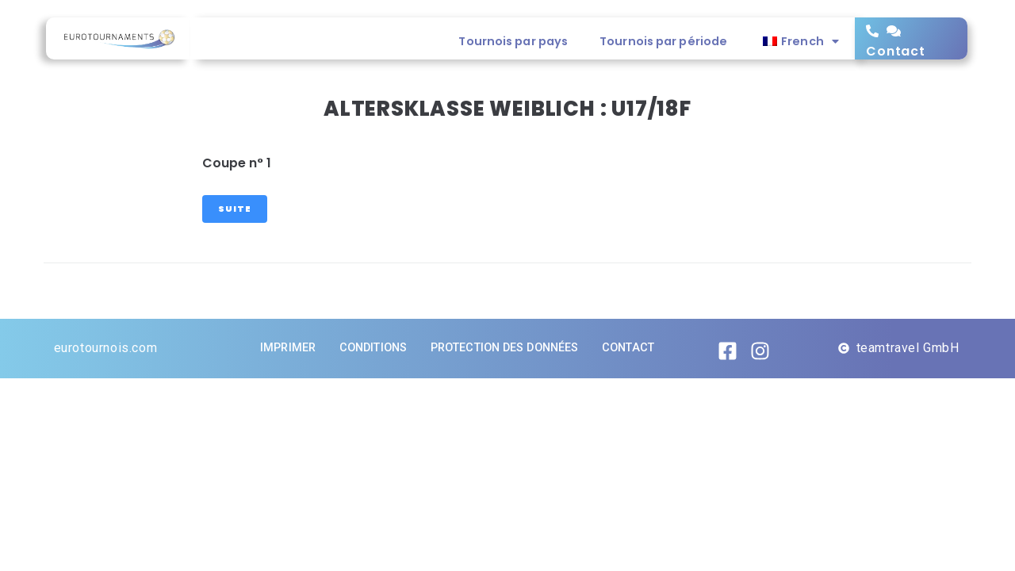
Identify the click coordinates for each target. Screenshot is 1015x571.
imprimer (288, 347)
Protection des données (504, 347)
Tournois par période (663, 41)
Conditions (373, 347)
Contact (895, 51)
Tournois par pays (513, 41)
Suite (234, 208)
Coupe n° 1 (236, 163)
